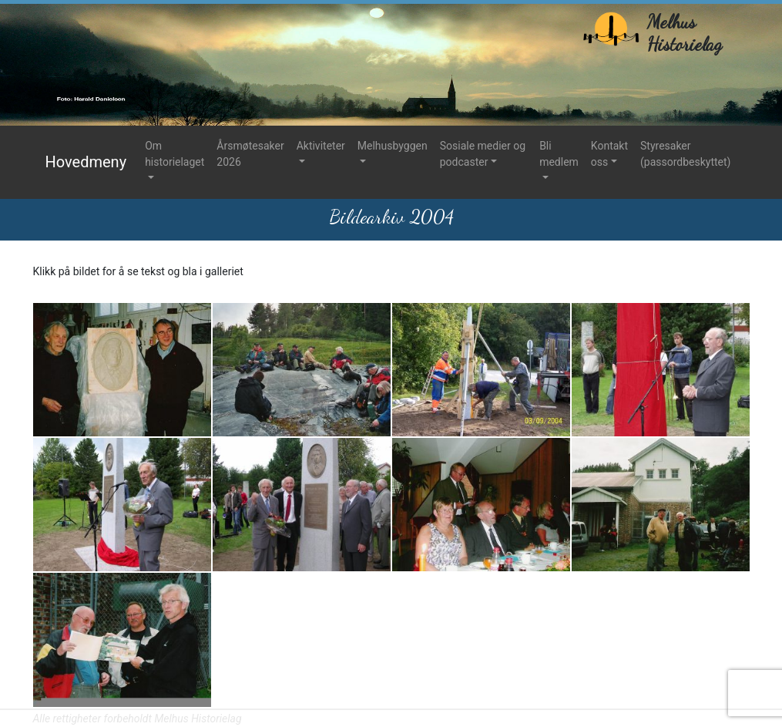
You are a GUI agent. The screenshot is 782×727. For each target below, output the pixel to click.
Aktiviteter (321, 146)
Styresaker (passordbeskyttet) (685, 154)
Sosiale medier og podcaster (482, 154)
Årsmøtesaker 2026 (250, 154)
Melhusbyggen (392, 146)
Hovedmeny (86, 162)
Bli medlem (559, 154)
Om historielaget (174, 154)
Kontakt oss (609, 154)
